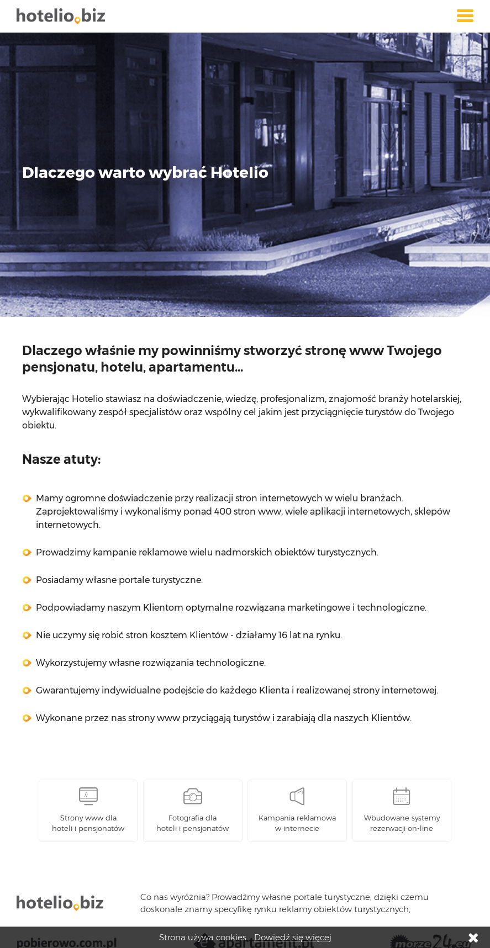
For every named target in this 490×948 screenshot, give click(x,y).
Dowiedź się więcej (292, 937)
